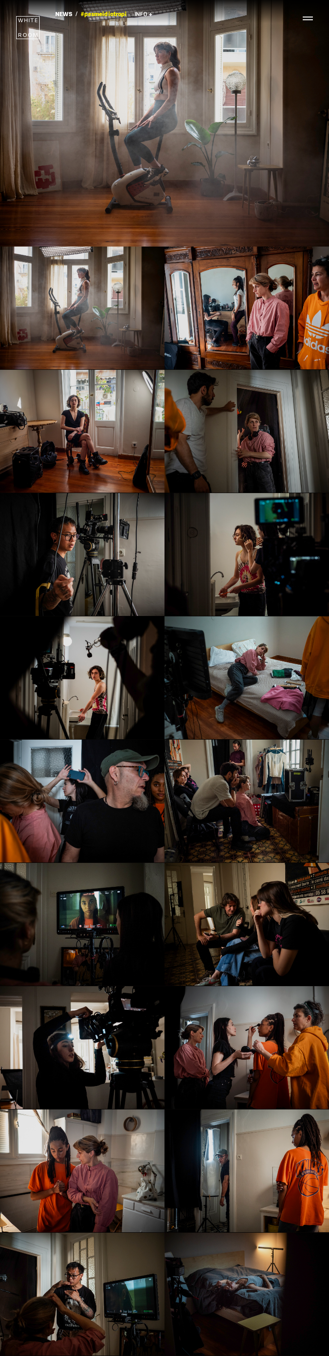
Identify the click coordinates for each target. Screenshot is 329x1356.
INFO (144, 14)
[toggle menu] (303, 18)
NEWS (64, 14)
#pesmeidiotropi (104, 14)
